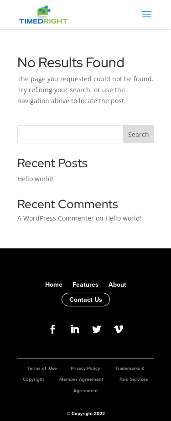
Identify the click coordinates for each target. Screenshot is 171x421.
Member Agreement (81, 379)
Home (53, 284)
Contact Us (85, 299)
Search (138, 134)
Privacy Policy (85, 368)
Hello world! (35, 178)
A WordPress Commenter (55, 218)
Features (85, 284)
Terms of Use (42, 368)
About (117, 284)
